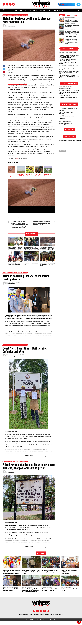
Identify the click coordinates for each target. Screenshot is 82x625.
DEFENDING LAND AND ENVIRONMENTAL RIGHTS (68, 109)
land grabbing (15, 138)
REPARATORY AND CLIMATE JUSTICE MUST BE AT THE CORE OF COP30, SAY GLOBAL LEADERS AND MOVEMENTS (69, 56)
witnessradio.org (11, 26)
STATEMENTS (62, 118)
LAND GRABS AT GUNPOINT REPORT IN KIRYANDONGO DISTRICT (67, 60)
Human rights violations (38, 217)
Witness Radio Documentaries (65, 121)
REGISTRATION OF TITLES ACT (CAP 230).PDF (69, 90)
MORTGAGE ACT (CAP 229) (65, 88)
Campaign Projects (45, 10)
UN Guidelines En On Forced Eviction (66, 99)
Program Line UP (56, 10)
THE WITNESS (62, 120)
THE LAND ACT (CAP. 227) (64, 95)
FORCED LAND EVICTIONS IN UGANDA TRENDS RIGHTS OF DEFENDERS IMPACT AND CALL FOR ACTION (69, 72)
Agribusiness (18, 217)
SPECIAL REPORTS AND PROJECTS (66, 117)
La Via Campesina (41, 126)
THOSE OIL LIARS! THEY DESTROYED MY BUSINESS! (67, 63)
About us (64, 10)
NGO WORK (61, 113)
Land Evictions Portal (20, 10)
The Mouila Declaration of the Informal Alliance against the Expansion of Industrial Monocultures (68, 68)
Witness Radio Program (64, 124)
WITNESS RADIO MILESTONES (65, 123)
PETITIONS (61, 115)
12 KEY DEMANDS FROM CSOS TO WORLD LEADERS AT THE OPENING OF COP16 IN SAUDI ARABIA (69, 76)
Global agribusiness (26, 217)
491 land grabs (25, 75)
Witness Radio (10, 435)
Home (29, 10)
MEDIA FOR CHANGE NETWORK (65, 112)
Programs (35, 10)
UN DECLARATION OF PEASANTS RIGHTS (68, 97)
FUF (17, 160)
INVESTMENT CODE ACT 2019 (65, 87)
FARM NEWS (61, 110)
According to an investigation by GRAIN (18, 85)
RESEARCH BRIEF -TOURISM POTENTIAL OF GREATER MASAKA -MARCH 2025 (68, 66)
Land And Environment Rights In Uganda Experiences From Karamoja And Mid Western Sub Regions (69, 53)
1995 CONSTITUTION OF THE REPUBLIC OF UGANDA (68, 93)
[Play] (76, 4)
